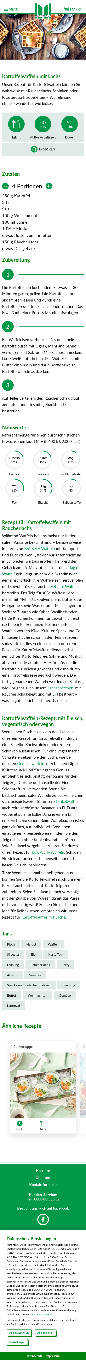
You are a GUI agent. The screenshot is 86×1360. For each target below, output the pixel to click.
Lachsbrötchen (60, 690)
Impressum (53, 1356)
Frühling (13, 967)
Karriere (43, 1170)
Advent (12, 977)
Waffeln (53, 946)
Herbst (31, 946)
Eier (34, 957)
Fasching (68, 987)
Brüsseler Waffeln (39, 551)
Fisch (11, 946)
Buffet (11, 998)
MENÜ (11, 9)
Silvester (13, 957)
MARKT (73, 9)
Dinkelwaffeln (68, 803)
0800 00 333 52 (46, 1199)
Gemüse (65, 998)
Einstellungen (17, 1342)
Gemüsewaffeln (30, 766)
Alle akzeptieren (19, 1332)
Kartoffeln (55, 957)
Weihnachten (37, 998)
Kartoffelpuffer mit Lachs (43, 919)
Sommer (35, 977)
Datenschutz (33, 1356)
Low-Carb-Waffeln (48, 854)
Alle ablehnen (45, 1332)
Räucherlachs (40, 967)
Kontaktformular (43, 1184)
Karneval (13, 1008)
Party (65, 967)
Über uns (43, 1177)
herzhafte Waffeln (63, 589)
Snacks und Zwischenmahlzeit (29, 987)
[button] (73, 1092)
